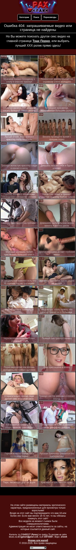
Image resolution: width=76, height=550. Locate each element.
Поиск (36, 17)
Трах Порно (41, 41)
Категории (24, 17)
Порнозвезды (49, 17)
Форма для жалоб (38, 540)
